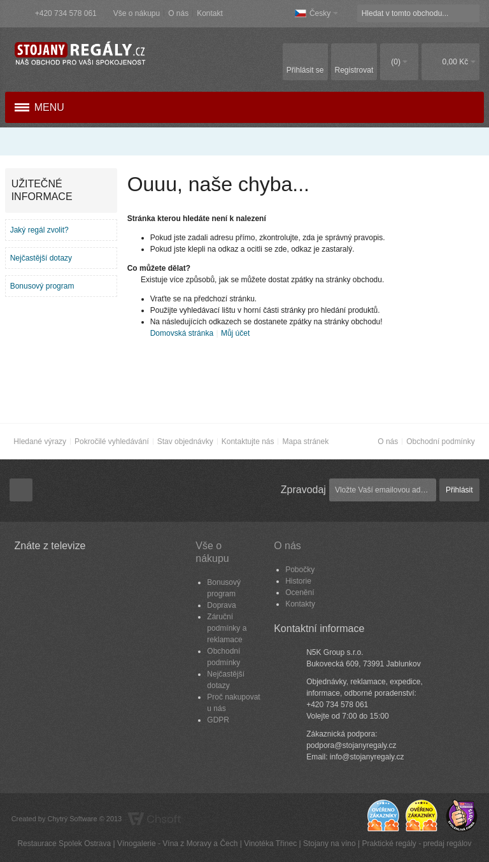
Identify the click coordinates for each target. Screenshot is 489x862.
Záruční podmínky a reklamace (226, 628)
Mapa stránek (305, 441)
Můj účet (235, 333)
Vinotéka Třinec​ (270, 843)
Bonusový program (42, 286)
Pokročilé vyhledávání (111, 441)
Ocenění (299, 592)
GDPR (218, 719)
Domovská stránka (181, 333)
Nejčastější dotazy (41, 258)
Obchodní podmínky (440, 441)
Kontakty (300, 604)
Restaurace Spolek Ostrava (64, 843)
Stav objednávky (185, 441)
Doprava (221, 605)
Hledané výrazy (39, 441)
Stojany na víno (329, 843)
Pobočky (300, 569)
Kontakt (210, 13)
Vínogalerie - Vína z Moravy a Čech (177, 843)
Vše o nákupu (136, 13)
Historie (298, 581)
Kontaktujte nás (248, 441)
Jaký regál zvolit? (39, 230)
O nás (178, 13)
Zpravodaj (303, 489)
